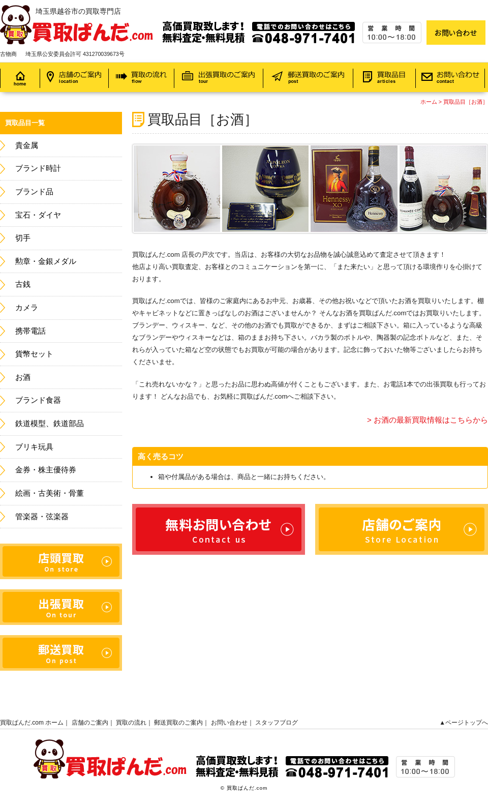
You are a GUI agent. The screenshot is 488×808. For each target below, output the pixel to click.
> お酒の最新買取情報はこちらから (427, 419)
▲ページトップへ (463, 722)
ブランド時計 (38, 168)
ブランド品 (34, 192)
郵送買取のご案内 (178, 722)
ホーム (428, 102)
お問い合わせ (229, 722)
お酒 (22, 377)
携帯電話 (30, 331)
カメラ (26, 308)
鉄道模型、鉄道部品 (49, 424)
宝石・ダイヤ (38, 215)
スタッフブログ (276, 722)
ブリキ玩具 (34, 447)
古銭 (22, 284)
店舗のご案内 (90, 722)
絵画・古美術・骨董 (49, 493)
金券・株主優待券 (45, 470)
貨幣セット (34, 354)
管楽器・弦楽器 (42, 517)
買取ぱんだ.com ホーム (32, 722)
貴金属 (26, 145)
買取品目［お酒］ (465, 102)
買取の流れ (131, 722)
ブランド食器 (38, 400)
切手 (22, 238)
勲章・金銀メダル (45, 261)
